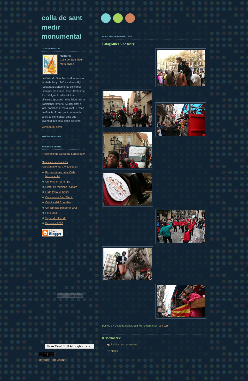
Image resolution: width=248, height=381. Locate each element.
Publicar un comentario (124, 344)
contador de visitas (52, 360)
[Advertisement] (159, 31)
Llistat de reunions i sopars (61, 186)
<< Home (112, 350)
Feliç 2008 (51, 212)
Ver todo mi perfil (52, 126)
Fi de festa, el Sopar (57, 191)
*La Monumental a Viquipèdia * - (61, 166)
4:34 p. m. (163, 325)
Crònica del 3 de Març (58, 202)
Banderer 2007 (54, 223)
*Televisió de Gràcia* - (55, 162)
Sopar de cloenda (55, 218)
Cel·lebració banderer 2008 (61, 207)
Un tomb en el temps (57, 181)
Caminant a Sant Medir (59, 197)
